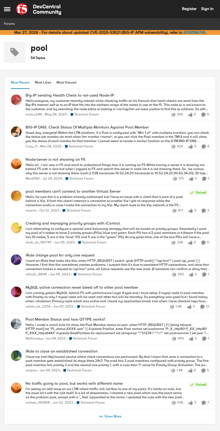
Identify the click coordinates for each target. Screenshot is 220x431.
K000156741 (194, 32)
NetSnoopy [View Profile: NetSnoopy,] (34, 339)
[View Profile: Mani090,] (16, 164)
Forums (9, 24)
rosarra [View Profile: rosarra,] (31, 211)
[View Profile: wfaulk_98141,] (16, 259)
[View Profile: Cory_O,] (16, 131)
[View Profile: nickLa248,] (16, 99)
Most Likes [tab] (43, 82)
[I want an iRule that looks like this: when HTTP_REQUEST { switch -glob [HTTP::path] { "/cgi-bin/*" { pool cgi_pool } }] (117, 265)
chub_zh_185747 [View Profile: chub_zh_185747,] (38, 243)
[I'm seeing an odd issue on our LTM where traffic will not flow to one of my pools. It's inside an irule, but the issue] (106, 393)
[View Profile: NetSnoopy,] (16, 323)
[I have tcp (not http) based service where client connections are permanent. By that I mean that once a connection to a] (117, 361)
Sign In (207, 8)
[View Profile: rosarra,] (16, 195)
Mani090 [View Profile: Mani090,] (33, 179)
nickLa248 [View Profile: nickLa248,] (34, 115)
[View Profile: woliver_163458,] (16, 388)
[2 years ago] (51, 179)
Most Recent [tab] (20, 82)
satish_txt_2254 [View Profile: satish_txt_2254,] (38, 307)
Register (189, 8)
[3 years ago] (63, 243)
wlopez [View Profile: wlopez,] (31, 371)
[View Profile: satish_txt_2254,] (16, 292)
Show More (110, 417)
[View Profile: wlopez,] (16, 355)
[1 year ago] (55, 115)
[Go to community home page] (38, 9)
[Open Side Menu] (7, 9)
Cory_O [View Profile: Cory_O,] (31, 147)
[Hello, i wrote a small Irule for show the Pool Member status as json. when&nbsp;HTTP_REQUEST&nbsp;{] (117, 329)
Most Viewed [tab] (66, 82)
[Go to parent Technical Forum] (83, 115)
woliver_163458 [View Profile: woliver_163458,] (38, 403)
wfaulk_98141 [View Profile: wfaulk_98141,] (36, 275)
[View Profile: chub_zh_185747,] (16, 227)
